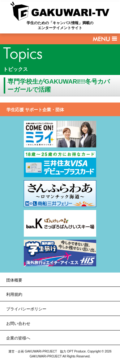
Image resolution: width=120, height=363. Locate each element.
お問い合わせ (18, 323)
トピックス (15, 69)
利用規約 (14, 294)
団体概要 (14, 280)
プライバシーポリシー (26, 309)
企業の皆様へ (18, 338)
